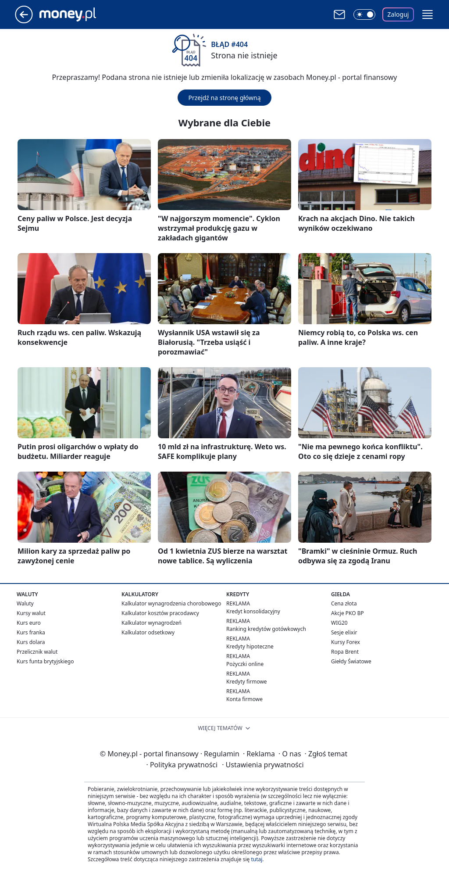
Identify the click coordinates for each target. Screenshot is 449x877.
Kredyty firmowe (246, 681)
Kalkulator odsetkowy (148, 632)
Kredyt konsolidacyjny (253, 611)
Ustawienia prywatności (262, 765)
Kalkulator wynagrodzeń (151, 622)
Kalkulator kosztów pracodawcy (160, 613)
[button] (427, 14)
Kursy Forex (345, 642)
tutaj (256, 859)
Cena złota (344, 603)
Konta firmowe (244, 699)
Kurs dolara (31, 642)
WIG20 (339, 622)
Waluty (25, 603)
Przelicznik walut (37, 651)
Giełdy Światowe (351, 661)
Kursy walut (31, 613)
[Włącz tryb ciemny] (364, 14)
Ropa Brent (345, 651)
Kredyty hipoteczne (250, 646)
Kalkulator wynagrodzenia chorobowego (171, 603)
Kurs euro (29, 622)
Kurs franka (31, 632)
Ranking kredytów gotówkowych (266, 629)
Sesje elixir (344, 632)
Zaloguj (398, 14)
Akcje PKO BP (347, 613)
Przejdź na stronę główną (224, 97)
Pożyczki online (245, 664)
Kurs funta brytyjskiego (45, 661)
